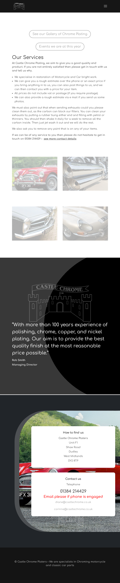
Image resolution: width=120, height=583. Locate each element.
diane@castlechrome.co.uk (76, 502)
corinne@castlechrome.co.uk (76, 509)
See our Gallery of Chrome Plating (59, 34)
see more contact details (60, 138)
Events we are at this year (60, 46)
